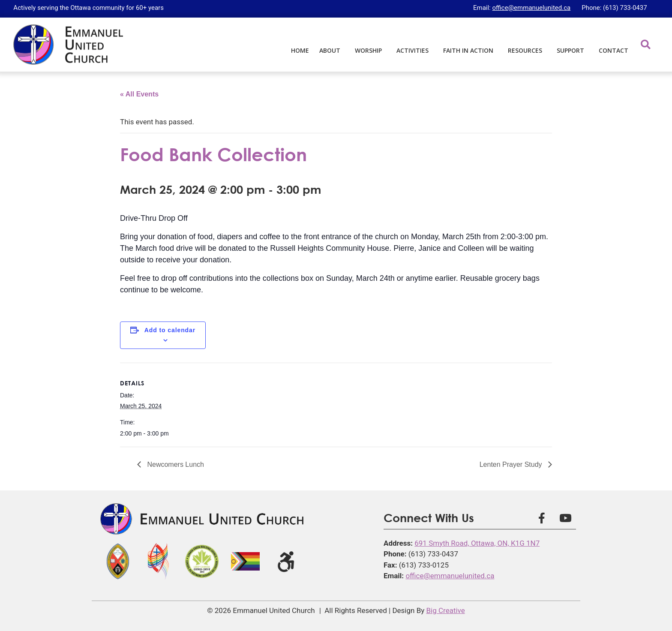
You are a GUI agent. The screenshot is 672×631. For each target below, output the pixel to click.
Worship (370, 50)
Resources (527, 50)
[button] (645, 44)
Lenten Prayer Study (512, 464)
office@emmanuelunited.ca (531, 8)
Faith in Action (470, 50)
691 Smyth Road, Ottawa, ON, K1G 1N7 (477, 543)
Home (300, 50)
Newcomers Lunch (174, 464)
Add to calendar (169, 330)
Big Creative (445, 610)
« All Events (139, 94)
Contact (613, 50)
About (332, 50)
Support (572, 50)
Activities (414, 50)
